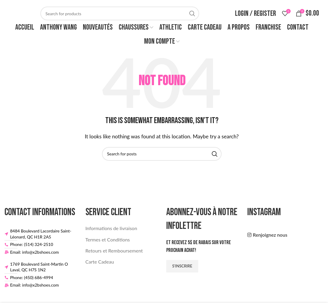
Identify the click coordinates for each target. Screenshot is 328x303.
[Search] (119, 13)
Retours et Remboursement (114, 250)
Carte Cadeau (100, 261)
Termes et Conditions (108, 239)
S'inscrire (182, 266)
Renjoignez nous (270, 235)
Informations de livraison (111, 228)
